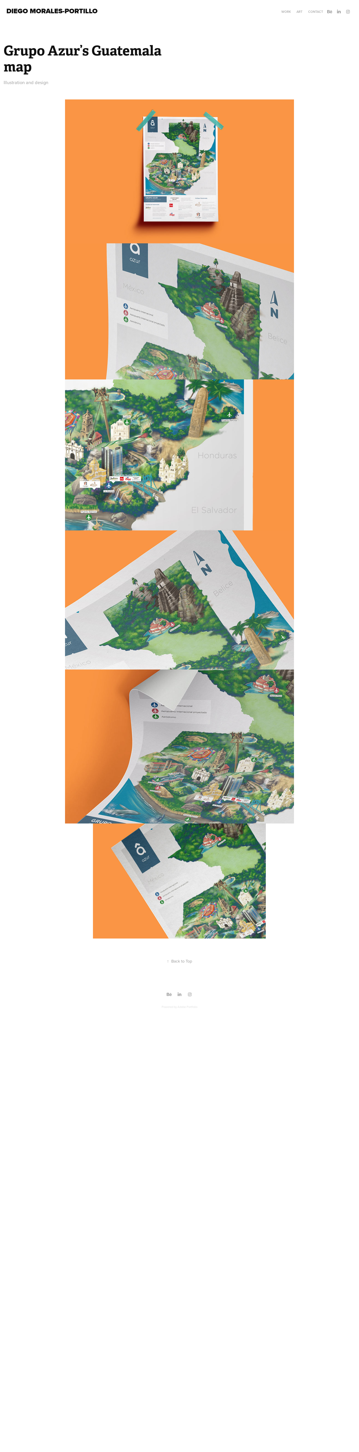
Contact (315, 11)
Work (286, 11)
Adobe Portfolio (187, 1007)
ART (299, 11)
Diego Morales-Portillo (52, 11)
